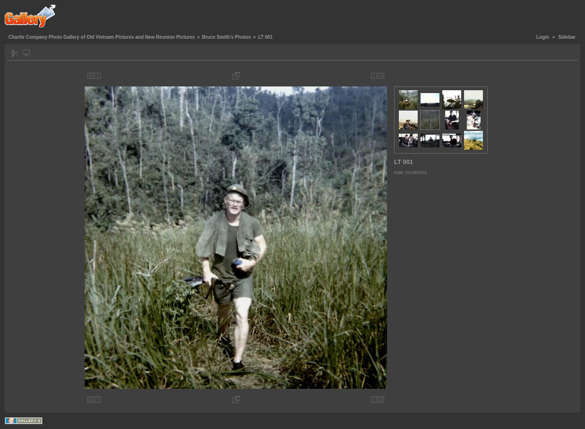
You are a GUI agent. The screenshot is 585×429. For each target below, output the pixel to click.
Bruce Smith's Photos (226, 37)
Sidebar (567, 37)
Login (542, 37)
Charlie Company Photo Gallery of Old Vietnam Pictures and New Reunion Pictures (102, 37)
